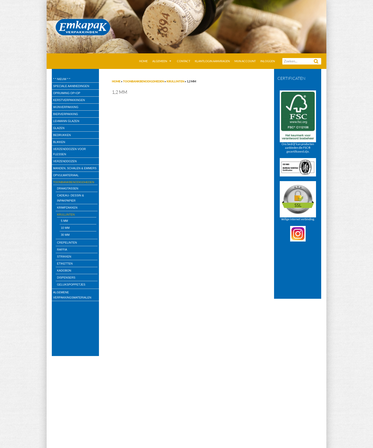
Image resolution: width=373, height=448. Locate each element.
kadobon (64, 270)
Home (143, 61)
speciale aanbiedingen (71, 86)
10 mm (65, 227)
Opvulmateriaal (66, 175)
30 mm (65, 234)
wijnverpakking (65, 107)
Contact (183, 61)
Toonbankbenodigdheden (143, 81)
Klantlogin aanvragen (212, 61)
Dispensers (66, 277)
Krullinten (175, 81)
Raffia (62, 249)
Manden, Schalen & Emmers (74, 168)
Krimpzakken (67, 207)
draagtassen (67, 188)
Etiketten (65, 263)
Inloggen (267, 61)
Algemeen (159, 61)
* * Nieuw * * (61, 79)
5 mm (64, 220)
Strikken (64, 256)
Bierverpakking (65, 114)
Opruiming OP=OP (66, 93)
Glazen (58, 128)
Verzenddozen (65, 161)
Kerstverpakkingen (69, 100)
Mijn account (245, 61)
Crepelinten (67, 242)
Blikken (59, 142)
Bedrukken (62, 135)
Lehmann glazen (66, 121)
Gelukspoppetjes (71, 284)
